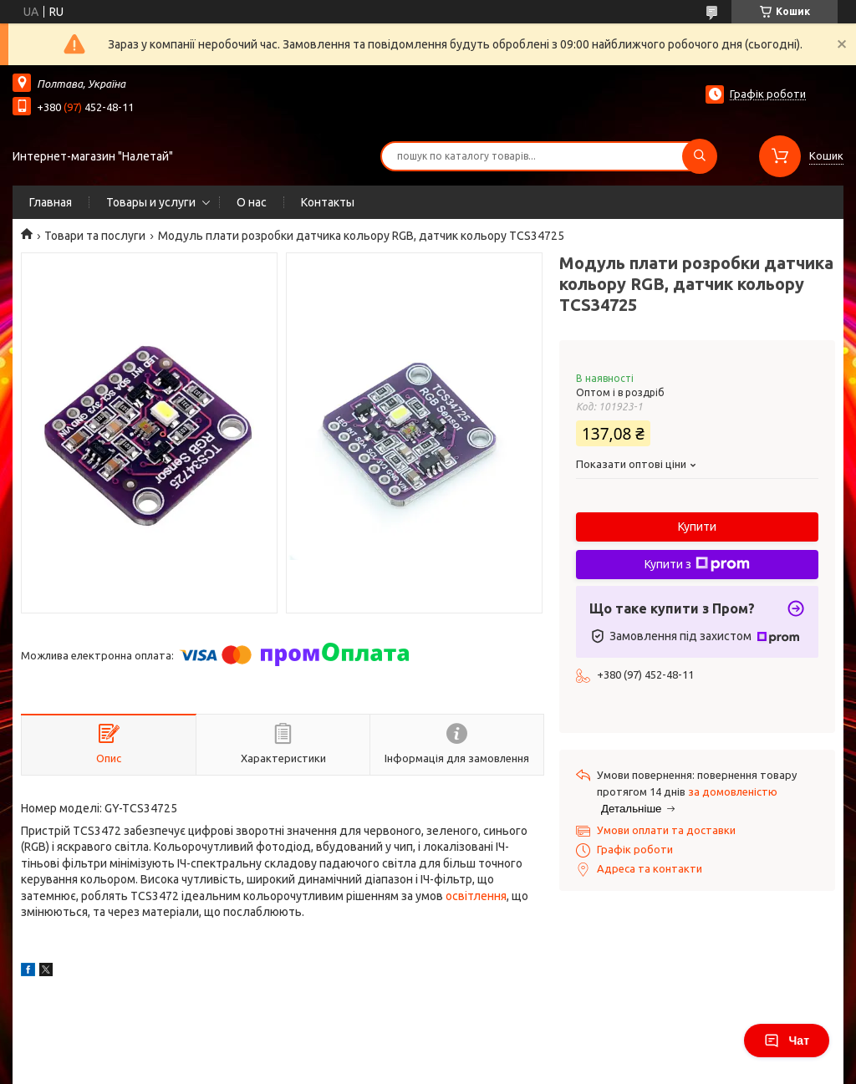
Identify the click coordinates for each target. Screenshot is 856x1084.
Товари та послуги (94, 235)
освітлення (476, 896)
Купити (697, 526)
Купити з (697, 564)
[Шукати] (699, 156)
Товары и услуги (151, 202)
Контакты (327, 202)
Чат (786, 1040)
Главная (50, 202)
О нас (252, 202)
